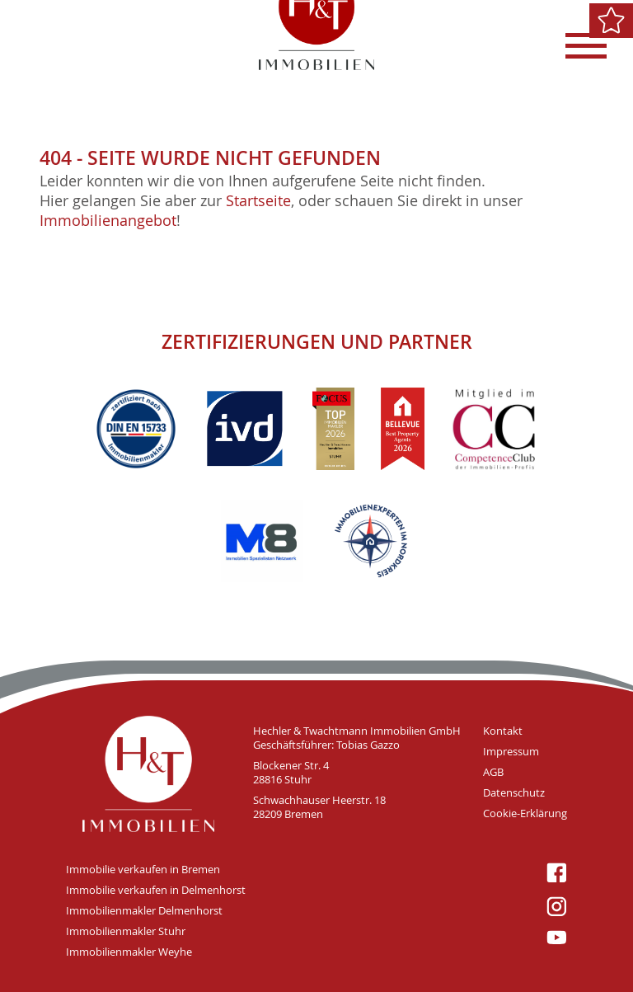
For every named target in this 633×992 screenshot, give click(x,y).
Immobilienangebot (108, 220)
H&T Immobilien (148, 773)
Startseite (258, 200)
